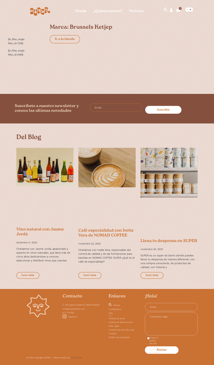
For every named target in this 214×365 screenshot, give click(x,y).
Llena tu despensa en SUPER (169, 241)
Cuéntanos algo (171, 324)
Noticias (136, 11)
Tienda (80, 11)
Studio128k (76, 357)
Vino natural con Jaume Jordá (40, 232)
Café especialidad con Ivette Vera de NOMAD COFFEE (106, 233)
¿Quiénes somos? (108, 11)
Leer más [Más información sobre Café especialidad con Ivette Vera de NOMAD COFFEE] (90, 275)
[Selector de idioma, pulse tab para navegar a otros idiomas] (189, 9)
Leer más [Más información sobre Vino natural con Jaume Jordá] (28, 275)
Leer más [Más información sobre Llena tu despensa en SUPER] (152, 275)
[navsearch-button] (164, 10)
